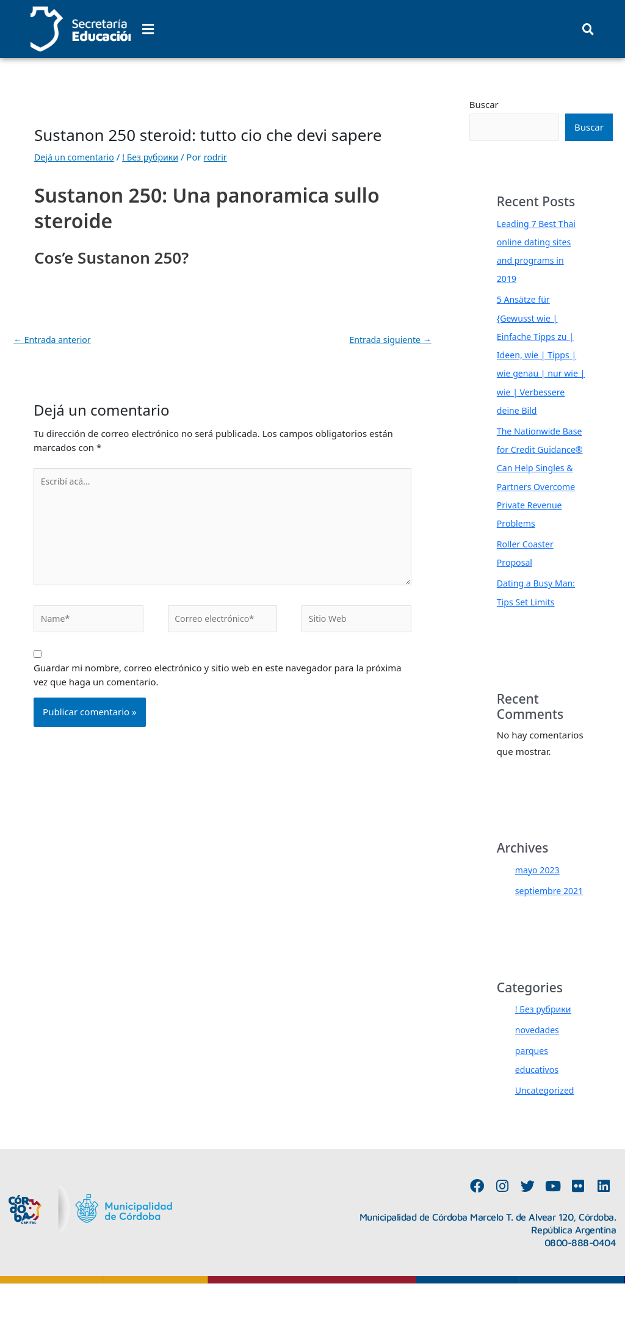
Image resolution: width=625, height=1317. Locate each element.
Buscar (484, 104)
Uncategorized (546, 1123)
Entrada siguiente (388, 340)
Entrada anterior (54, 340)
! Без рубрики (157, 157)
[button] (147, 28)
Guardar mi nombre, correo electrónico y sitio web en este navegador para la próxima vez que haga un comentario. (218, 685)
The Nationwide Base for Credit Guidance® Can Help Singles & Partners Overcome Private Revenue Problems (538, 485)
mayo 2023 (538, 885)
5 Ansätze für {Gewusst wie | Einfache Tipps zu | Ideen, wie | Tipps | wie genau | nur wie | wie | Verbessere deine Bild (540, 354)
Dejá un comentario (76, 157)
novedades (538, 1063)
